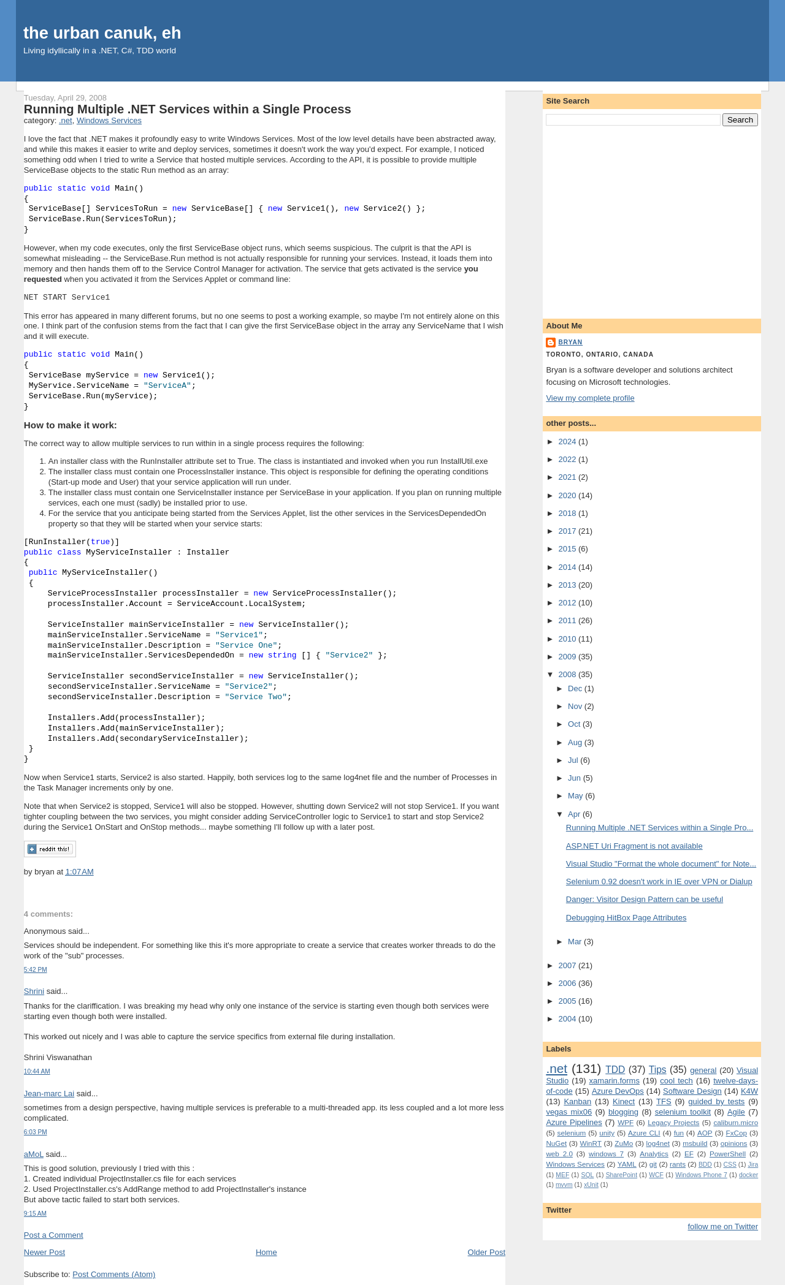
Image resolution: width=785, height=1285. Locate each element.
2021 (568, 477)
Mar (576, 941)
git (653, 1164)
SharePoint (621, 1175)
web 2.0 (559, 1154)
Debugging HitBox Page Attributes (626, 917)
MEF (562, 1175)
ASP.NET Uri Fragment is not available (634, 846)
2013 (568, 584)
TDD (615, 1069)
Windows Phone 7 (701, 1175)
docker (748, 1175)
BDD (705, 1164)
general (703, 1070)
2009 (568, 656)
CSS (729, 1164)
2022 (568, 459)
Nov (576, 706)
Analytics (654, 1154)
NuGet (556, 1143)
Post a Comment (53, 1235)
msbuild (695, 1143)
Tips (658, 1069)
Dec (576, 688)
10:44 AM (37, 1071)
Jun (575, 778)
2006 (568, 983)
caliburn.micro (735, 1122)
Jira (753, 1164)
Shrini (34, 991)
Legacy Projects (673, 1122)
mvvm (564, 1184)
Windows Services (109, 120)
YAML (627, 1164)
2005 (568, 1001)
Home (266, 1252)
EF (689, 1154)
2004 (568, 1018)
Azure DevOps (618, 1091)
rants (678, 1164)
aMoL (34, 1154)
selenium (571, 1133)
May (576, 795)
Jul (574, 760)
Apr (575, 814)
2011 (568, 620)
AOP (705, 1133)
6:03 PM (35, 1132)
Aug (576, 742)
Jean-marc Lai (49, 1093)
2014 (568, 567)
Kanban (577, 1101)
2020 (568, 495)
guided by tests (716, 1101)
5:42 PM (35, 969)
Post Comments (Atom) (113, 1274)
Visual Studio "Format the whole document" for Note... (661, 863)
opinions (734, 1143)
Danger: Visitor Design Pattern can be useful (644, 899)
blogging (623, 1111)
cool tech (676, 1080)
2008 (568, 674)
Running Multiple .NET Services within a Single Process (187, 109)
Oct (575, 724)
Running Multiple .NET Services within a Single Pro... (659, 827)
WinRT (591, 1143)
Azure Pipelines (574, 1122)
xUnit (591, 1184)
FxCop (736, 1133)
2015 (568, 548)
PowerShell (728, 1154)
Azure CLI (644, 1133)
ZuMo (624, 1143)
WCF (656, 1175)
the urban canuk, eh (102, 32)
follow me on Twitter (723, 1226)
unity (607, 1133)
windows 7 (606, 1154)
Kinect (624, 1101)
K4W (749, 1091)
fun (679, 1133)
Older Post (486, 1252)
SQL (587, 1175)
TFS (664, 1101)
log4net (658, 1143)
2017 (568, 531)
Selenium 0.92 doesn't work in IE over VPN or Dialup (659, 881)
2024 (568, 441)
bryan (570, 342)
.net (65, 120)
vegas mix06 (569, 1111)
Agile (736, 1111)
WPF (626, 1122)
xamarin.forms (614, 1080)
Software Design (692, 1091)
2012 (568, 602)
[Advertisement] (652, 220)
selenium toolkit (683, 1111)
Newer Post (44, 1252)
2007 (568, 965)
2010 (568, 638)
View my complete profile (590, 398)
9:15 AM (35, 1213)
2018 (568, 513)
